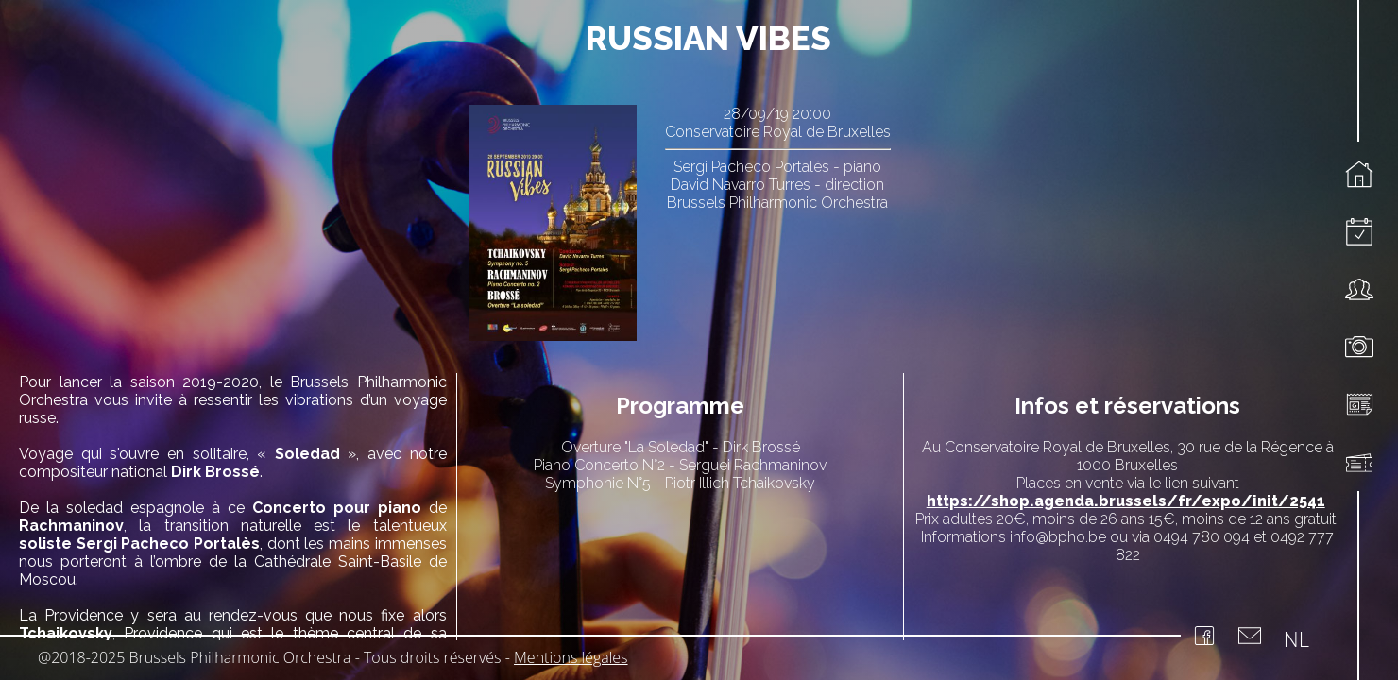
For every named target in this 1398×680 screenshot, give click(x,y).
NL (1296, 638)
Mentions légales (571, 657)
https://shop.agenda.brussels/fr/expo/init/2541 (1126, 501)
